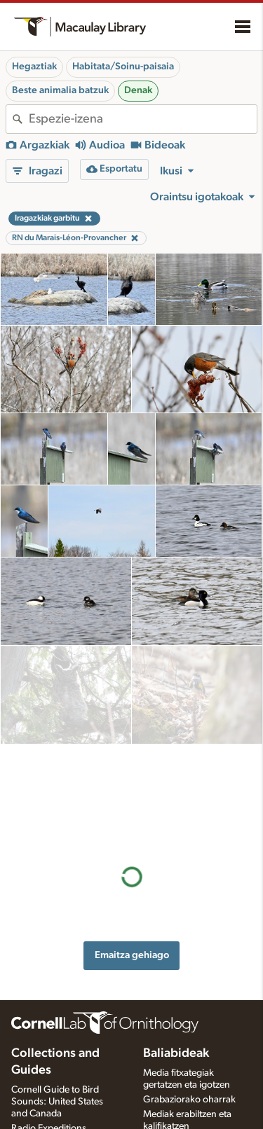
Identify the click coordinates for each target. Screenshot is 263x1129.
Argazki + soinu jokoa (188, 1124)
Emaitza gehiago (132, 756)
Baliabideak (176, 1008)
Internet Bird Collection (59, 1097)
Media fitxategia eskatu (190, 1095)
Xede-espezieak (175, 1109)
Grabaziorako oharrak (189, 1053)
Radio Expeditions (48, 1082)
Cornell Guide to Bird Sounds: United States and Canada (57, 1056)
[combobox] (143, 119)
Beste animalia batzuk (60, 90)
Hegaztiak (34, 66)
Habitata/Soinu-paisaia (123, 66)
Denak (138, 90)
